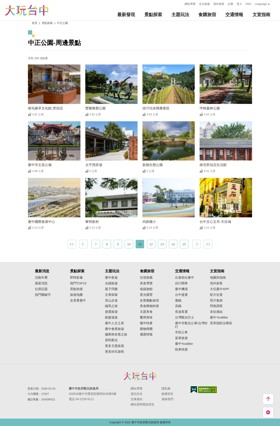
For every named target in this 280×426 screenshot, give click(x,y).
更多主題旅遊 (114, 346)
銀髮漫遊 (111, 317)
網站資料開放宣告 (142, 404)
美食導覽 (146, 283)
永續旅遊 (111, 283)
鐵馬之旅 (111, 306)
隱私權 (165, 388)
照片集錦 (216, 300)
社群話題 (41, 289)
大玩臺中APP (219, 289)
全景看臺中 (78, 300)
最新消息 (41, 283)
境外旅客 (218, 4)
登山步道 (111, 300)
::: (180, 3)
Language (261, 4)
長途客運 (181, 311)
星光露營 (146, 294)
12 (151, 244)
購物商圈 (146, 329)
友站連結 (216, 311)
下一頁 (196, 244)
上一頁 (83, 244)
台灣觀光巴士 (184, 317)
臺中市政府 (140, 376)
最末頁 (208, 244)
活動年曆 (41, 277)
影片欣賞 (216, 294)
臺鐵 (178, 300)
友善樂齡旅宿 (149, 300)
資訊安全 (136, 393)
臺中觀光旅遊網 (26, 10)
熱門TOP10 (78, 283)
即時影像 (76, 277)
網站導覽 (190, 4)
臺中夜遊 (111, 277)
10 (129, 244)
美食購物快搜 (149, 306)
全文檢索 (204, 4)
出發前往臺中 (184, 277)
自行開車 (181, 283)
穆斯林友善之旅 (116, 334)
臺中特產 (146, 323)
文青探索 (111, 294)
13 (162, 244)
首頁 (34, 23)
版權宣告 (167, 393)
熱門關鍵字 (43, 294)
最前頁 (72, 244)
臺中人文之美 (114, 323)
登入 (239, 4)
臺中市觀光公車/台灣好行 (191, 324)
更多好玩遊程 (114, 351)
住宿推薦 (146, 277)
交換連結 (136, 399)
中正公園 (62, 23)
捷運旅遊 (111, 311)
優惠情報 (146, 334)
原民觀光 (111, 340)
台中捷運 (181, 294)
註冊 (230, 4)
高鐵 (178, 306)
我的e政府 (194, 389)
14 (173, 244)
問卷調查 (216, 306)
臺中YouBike (184, 343)
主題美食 (146, 311)
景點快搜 (76, 289)
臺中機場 (181, 289)
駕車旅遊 (181, 338)
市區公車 (181, 332)
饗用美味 (146, 317)
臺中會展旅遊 (114, 329)
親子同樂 (111, 289)
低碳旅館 (146, 289)
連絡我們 (167, 399)
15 (184, 244)
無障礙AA (207, 389)
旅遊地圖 (76, 294)
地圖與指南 (218, 277)
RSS (248, 4)
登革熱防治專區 (221, 323)
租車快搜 (181, 349)
